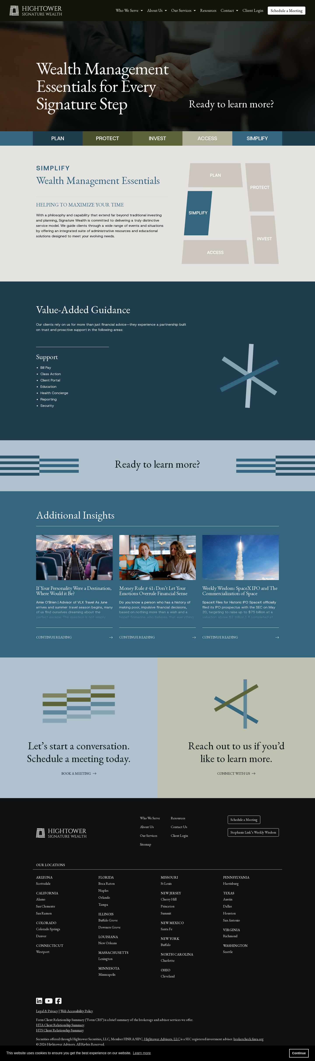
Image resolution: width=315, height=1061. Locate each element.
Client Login (253, 10)
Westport (42, 951)
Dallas (227, 906)
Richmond (230, 936)
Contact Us (179, 827)
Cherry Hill (169, 899)
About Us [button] (155, 10)
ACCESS (207, 138)
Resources (208, 10)
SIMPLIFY (257, 138)
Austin (227, 899)
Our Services (148, 835)
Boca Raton (106, 883)
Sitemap (145, 844)
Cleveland (168, 976)
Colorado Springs (48, 929)
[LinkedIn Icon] (39, 1002)
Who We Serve (150, 818)
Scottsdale (43, 883)
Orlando (104, 897)
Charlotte (168, 960)
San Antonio (231, 920)
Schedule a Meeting (287, 10)
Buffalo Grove (108, 920)
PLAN (57, 138)
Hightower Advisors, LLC (162, 1039)
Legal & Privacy (47, 1011)
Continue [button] (299, 1053)
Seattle (228, 951)
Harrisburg (231, 883)
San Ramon (44, 913)
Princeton (167, 906)
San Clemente (45, 906)
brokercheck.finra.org (249, 1039)
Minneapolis (107, 974)
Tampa (103, 904)
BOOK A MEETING (78, 773)
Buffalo (166, 944)
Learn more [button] (142, 1053)
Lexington (105, 958)
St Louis (166, 883)
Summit (166, 913)
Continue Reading (74, 637)
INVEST (157, 138)
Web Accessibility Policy (76, 1011)
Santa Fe (166, 929)
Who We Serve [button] (127, 10)
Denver (41, 936)
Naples (103, 890)
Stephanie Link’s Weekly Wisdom (253, 832)
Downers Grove (109, 927)
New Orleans (107, 943)
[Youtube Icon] (49, 1002)
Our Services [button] (181, 10)
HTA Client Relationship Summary (60, 1025)
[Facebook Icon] (58, 1002)
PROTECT (107, 138)
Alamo (40, 899)
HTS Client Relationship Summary (60, 1030)
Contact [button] (227, 10)
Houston (229, 913)
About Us (147, 827)
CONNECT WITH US (236, 773)
